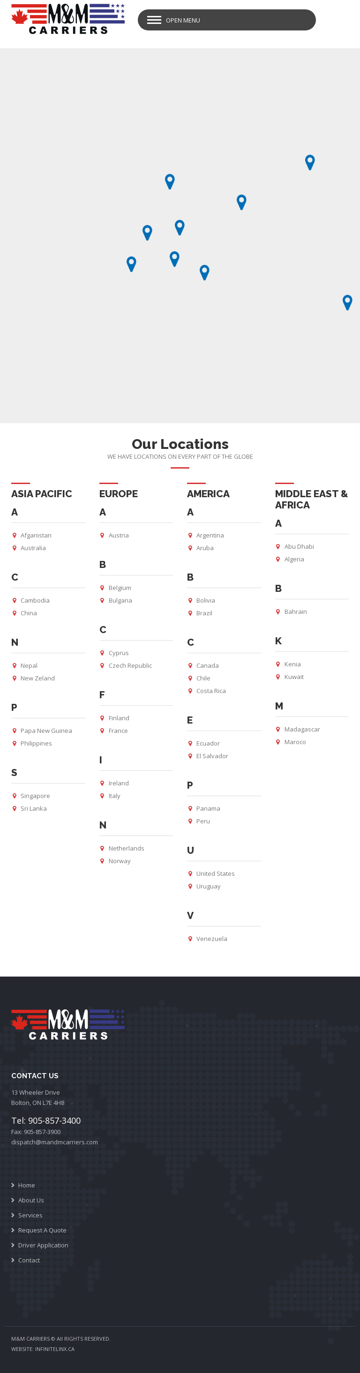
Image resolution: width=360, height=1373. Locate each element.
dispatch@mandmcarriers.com (54, 1142)
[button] (147, 233)
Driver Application (43, 1245)
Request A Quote (42, 1230)
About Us (31, 1200)
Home (26, 1185)
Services (30, 1215)
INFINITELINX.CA (55, 1348)
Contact (29, 1260)
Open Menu (183, 20)
